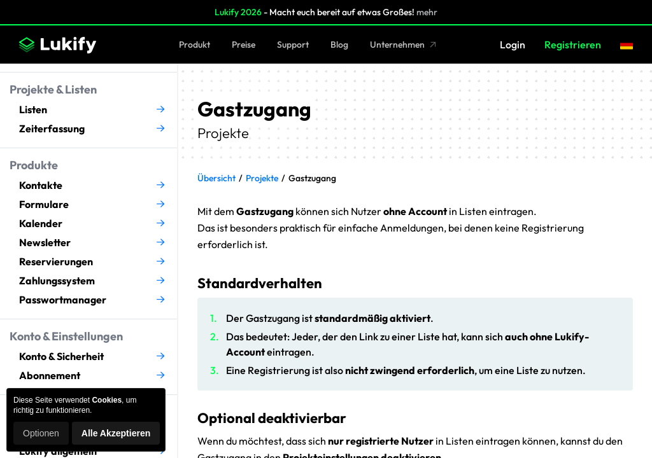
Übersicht (216, 178)
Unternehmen (403, 44)
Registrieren (572, 44)
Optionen (41, 433)
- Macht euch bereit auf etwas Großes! (326, 12)
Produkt (194, 44)
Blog (339, 44)
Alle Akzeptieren (116, 433)
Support (293, 44)
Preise (243, 44)
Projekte (262, 178)
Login (512, 44)
